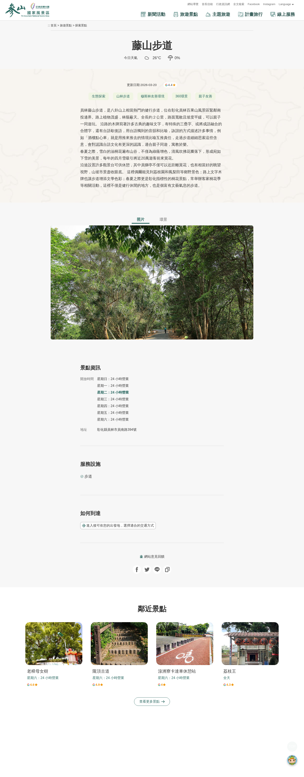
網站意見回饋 (152, 556)
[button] (139, 14)
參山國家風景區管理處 (27, 10)
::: (183, 4)
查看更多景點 (152, 701)
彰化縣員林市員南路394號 (117, 429)
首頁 (54, 25)
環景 (163, 219)
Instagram (269, 4)
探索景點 (81, 25)
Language (285, 4)
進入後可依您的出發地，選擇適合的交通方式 (118, 525)
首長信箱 (207, 4)
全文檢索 (238, 4)
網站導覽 (192, 4)
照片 (140, 219)
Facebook (254, 4)
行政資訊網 (223, 4)
